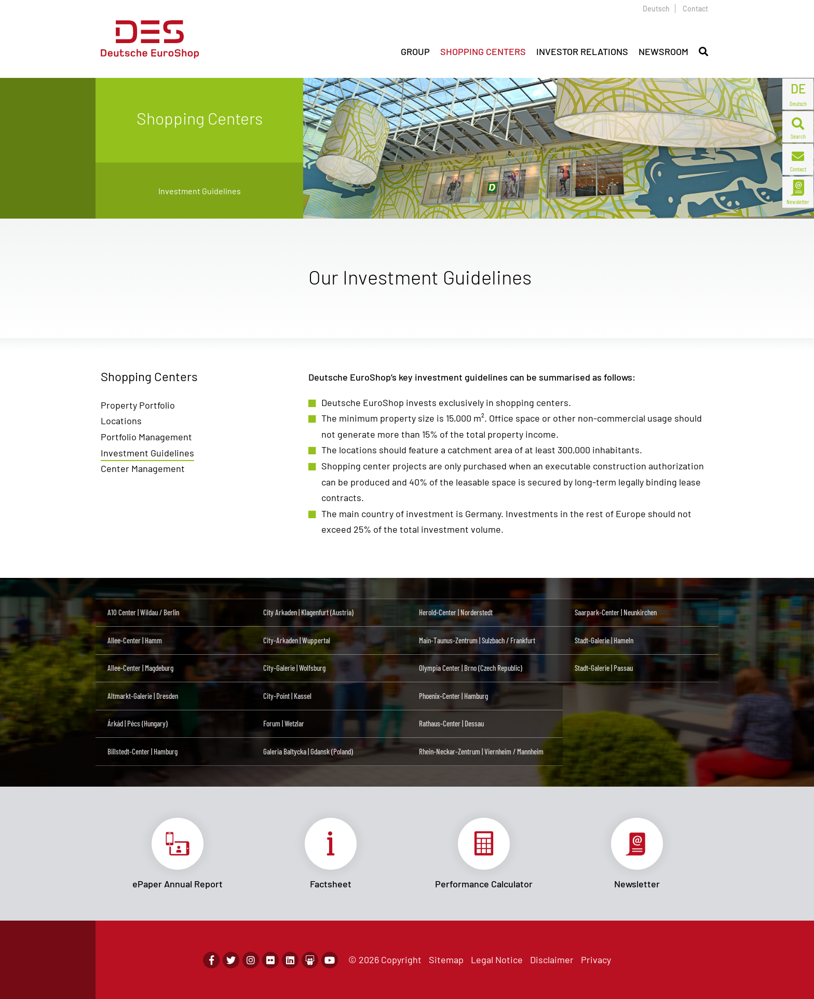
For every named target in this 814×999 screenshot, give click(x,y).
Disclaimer (552, 959)
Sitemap (446, 959)
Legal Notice (497, 959)
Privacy (596, 959)
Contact (695, 8)
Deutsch (656, 8)
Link (177, 853)
